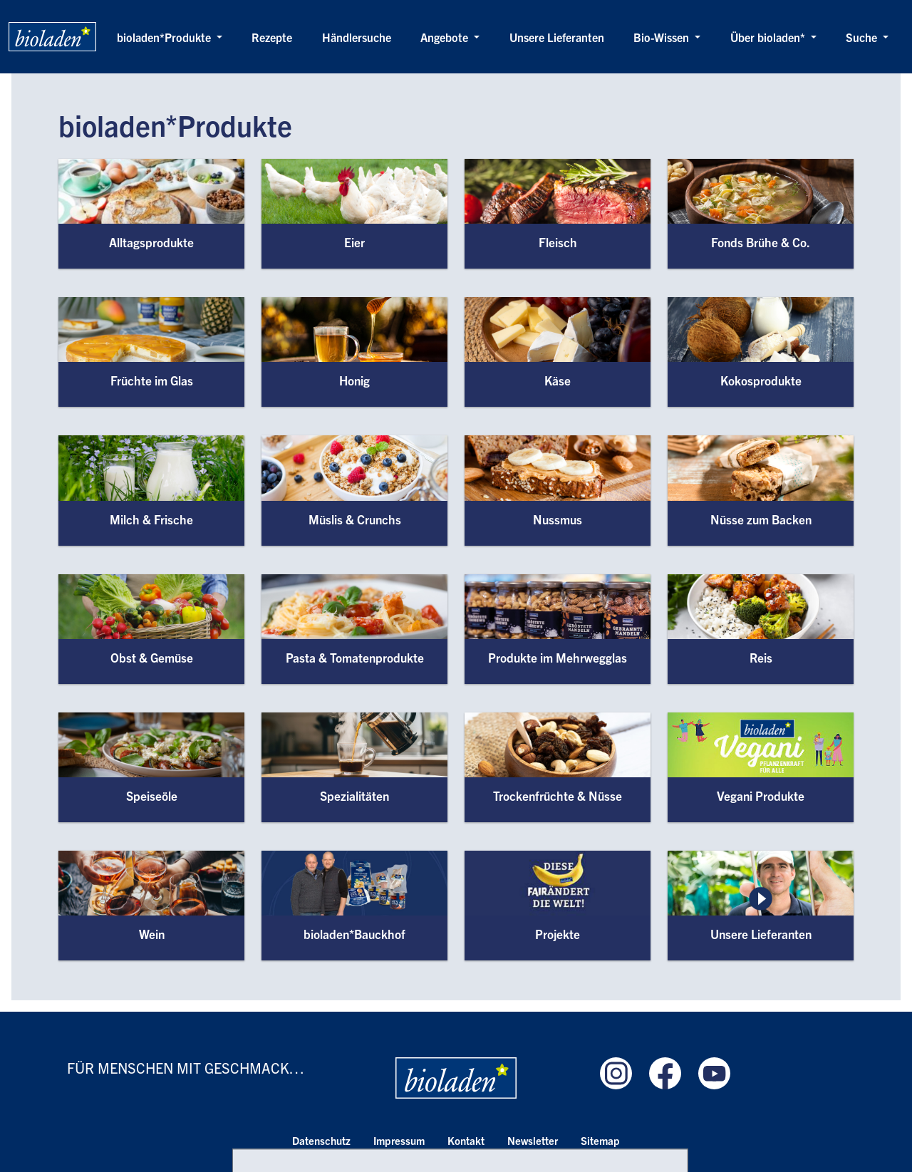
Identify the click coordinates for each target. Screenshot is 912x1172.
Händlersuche (356, 37)
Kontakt (465, 1140)
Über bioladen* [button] (769, 37)
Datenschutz (321, 1140)
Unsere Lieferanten (556, 37)
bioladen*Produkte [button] (165, 37)
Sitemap (600, 1140)
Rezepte (272, 37)
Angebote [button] (445, 37)
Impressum (399, 1140)
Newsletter (532, 1140)
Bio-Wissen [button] (662, 37)
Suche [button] (863, 37)
